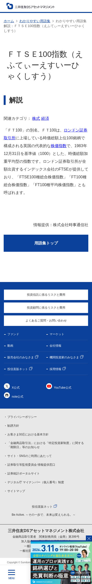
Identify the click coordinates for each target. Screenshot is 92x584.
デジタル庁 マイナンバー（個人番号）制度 (35, 482)
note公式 (17, 396)
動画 (10, 345)
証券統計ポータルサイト (23, 473)
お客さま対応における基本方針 (28, 434)
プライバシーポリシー (22, 417)
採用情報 (55, 369)
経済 (45, 118)
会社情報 (55, 345)
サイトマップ (16, 491)
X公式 (16, 387)
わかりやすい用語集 (34, 21)
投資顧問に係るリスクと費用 (46, 307)
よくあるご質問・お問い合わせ (46, 320)
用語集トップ (46, 243)
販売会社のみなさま (20, 357)
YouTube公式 (62, 387)
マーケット (57, 334)
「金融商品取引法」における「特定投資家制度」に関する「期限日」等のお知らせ (45, 445)
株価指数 (58, 146)
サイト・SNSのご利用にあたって (29, 456)
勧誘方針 (13, 425)
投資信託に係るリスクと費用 (46, 294)
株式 (36, 118)
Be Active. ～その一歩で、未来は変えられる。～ (44, 514)
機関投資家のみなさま (64, 357)
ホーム (9, 21)
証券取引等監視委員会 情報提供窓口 (31, 464)
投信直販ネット (17, 369)
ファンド (13, 334)
